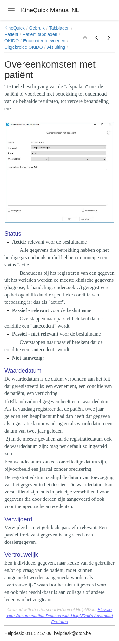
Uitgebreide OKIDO (23, 47)
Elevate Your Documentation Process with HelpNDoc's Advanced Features (59, 615)
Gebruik (37, 28)
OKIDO (11, 40)
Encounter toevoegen (44, 40)
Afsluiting (56, 47)
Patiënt (11, 34)
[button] (85, 38)
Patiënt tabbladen (40, 34)
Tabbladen (59, 28)
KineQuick (14, 28)
